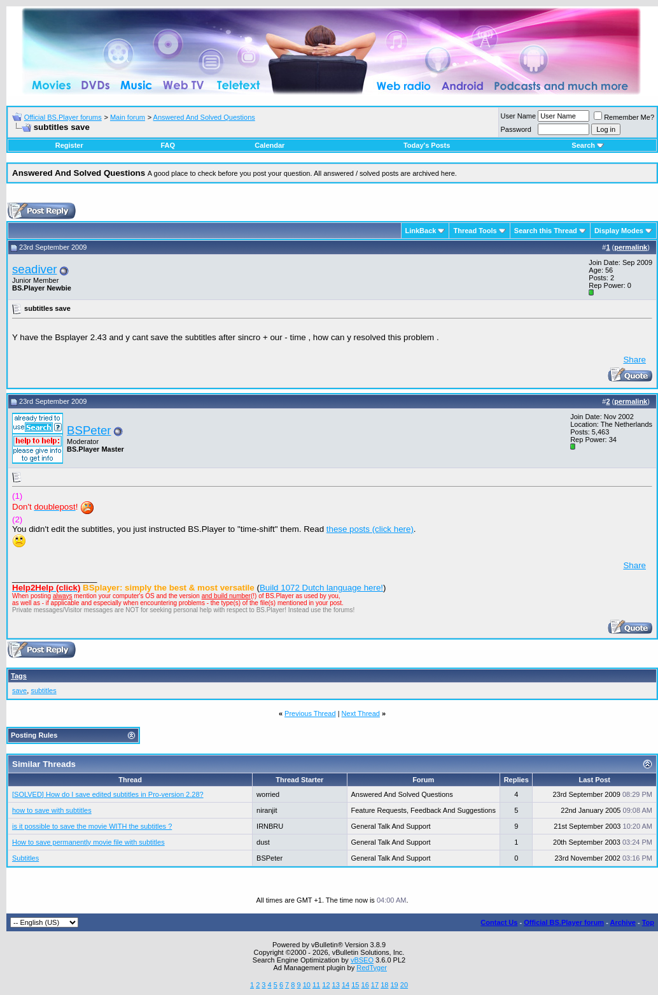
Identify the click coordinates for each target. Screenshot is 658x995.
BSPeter (89, 430)
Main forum (127, 117)
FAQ (167, 145)
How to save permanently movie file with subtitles (88, 842)
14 (345, 985)
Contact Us (498, 922)
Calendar (269, 145)
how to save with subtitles (52, 810)
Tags (19, 676)
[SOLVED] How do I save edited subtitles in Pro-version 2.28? (108, 794)
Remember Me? (624, 117)
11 (316, 985)
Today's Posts (426, 145)
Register (69, 145)
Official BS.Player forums (63, 117)
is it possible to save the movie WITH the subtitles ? (92, 826)
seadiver (34, 269)
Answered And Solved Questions (204, 117)
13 (336, 985)
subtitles (43, 690)
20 (404, 985)
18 (384, 985)
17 (375, 985)
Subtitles (25, 858)
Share (634, 359)
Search (587, 145)
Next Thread (361, 713)
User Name (518, 116)
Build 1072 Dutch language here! (321, 587)
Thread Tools (474, 230)
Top (648, 922)
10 (307, 985)
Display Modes (618, 230)
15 (355, 985)
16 (365, 985)
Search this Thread (545, 230)
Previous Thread (310, 713)
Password (516, 129)
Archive (623, 922)
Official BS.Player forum (564, 922)
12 (326, 985)
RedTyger (371, 967)
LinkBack (421, 230)
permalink (630, 247)
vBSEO (362, 960)
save (19, 690)
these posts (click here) (370, 529)
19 (394, 985)
